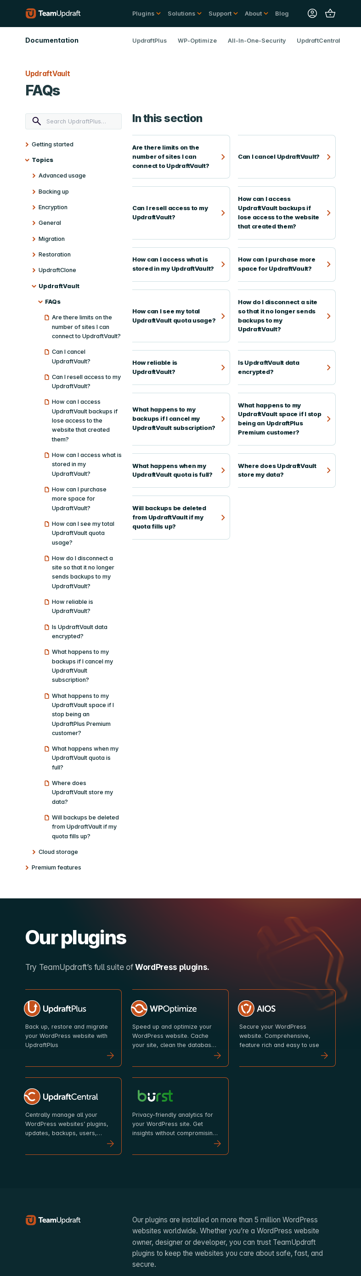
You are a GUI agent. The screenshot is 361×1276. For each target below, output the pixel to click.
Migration (52, 238)
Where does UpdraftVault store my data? (82, 792)
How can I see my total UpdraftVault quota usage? (83, 533)
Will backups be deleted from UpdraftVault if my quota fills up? (85, 827)
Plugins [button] (143, 13)
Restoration (55, 254)
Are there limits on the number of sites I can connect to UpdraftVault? (86, 327)
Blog (282, 13)
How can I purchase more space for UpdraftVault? (79, 499)
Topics (42, 159)
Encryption (53, 207)
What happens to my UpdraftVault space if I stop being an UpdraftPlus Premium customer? (83, 714)
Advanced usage (62, 175)
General (50, 222)
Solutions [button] (181, 13)
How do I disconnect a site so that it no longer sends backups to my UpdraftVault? (83, 572)
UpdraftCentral (318, 40)
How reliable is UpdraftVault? (72, 606)
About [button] (253, 13)
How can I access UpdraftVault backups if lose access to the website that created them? (85, 420)
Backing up (54, 191)
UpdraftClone (57, 270)
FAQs (53, 301)
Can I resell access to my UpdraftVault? (86, 381)
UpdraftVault (59, 286)
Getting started (52, 144)
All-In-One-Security (257, 40)
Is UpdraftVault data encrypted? (79, 632)
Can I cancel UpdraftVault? (71, 356)
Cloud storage (58, 851)
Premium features (56, 867)
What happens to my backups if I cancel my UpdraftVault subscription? (82, 665)
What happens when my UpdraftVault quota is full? (85, 758)
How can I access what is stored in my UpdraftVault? (87, 464)
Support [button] (220, 13)
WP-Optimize (197, 40)
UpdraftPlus (149, 40)
